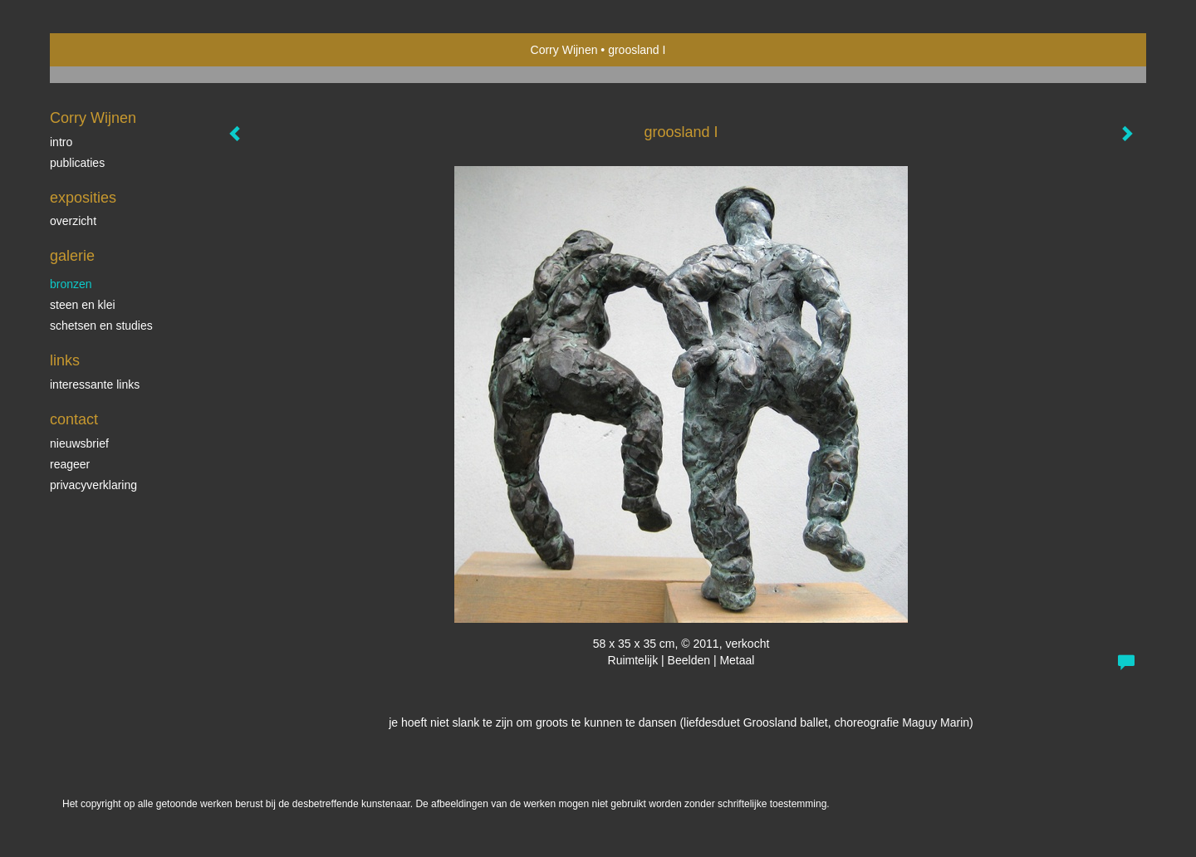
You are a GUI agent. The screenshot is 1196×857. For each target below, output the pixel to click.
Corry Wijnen (564, 49)
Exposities (83, 197)
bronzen (71, 284)
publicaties (77, 162)
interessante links (95, 384)
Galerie (72, 255)
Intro (61, 142)
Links (65, 360)
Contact (74, 419)
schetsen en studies (101, 325)
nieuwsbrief (79, 443)
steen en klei (82, 304)
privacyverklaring (93, 485)
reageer (70, 464)
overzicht (73, 221)
